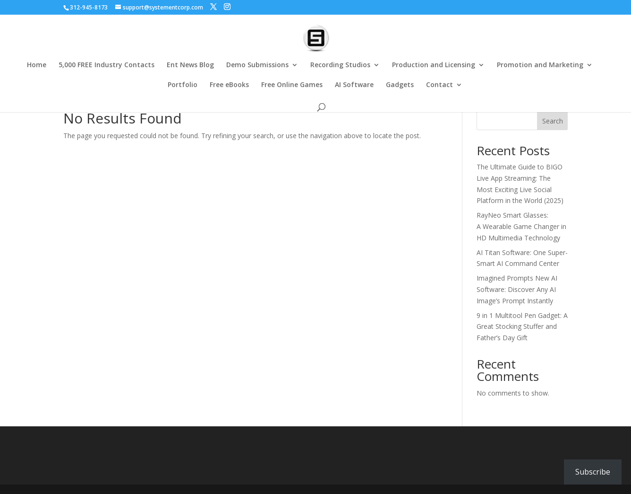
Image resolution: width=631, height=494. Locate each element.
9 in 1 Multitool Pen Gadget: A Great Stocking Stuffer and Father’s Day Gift (522, 327)
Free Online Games (292, 85)
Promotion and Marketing (540, 65)
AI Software (354, 85)
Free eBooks (229, 85)
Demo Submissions (257, 65)
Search (552, 120)
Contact (439, 85)
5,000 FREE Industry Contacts (106, 65)
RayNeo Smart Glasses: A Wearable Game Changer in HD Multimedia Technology (521, 226)
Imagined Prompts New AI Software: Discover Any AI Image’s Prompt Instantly (517, 289)
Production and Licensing (433, 65)
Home (36, 65)
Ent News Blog (190, 65)
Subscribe (592, 472)
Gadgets (400, 85)
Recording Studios (340, 65)
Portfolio (182, 85)
